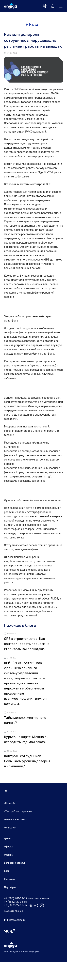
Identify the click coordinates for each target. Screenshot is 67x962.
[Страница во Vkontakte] (6, 931)
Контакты (9, 879)
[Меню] (61, 6)
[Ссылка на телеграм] (30, 906)
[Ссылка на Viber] (42, 906)
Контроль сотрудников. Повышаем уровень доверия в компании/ (27, 761)
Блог (6, 871)
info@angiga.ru (14, 920)
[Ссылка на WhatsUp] (36, 906)
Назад (33, 24)
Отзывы (8, 854)
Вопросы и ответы (14, 862)
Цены (7, 838)
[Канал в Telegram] (12, 931)
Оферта (8, 846)
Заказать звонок (13, 911)
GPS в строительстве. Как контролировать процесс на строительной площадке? (26, 643)
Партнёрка (10, 887)
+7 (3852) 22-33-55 (15, 901)
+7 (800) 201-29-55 (15, 898)
